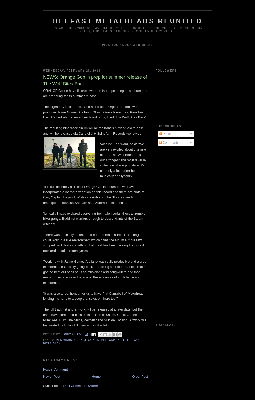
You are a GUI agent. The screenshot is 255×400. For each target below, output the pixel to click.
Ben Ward (64, 339)
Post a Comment (55, 369)
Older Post (140, 376)
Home (96, 376)
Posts (165, 134)
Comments (169, 142)
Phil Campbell (113, 339)
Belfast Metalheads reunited (128, 21)
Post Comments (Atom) (80, 386)
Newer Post (51, 376)
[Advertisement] (176, 235)
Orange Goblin (86, 339)
